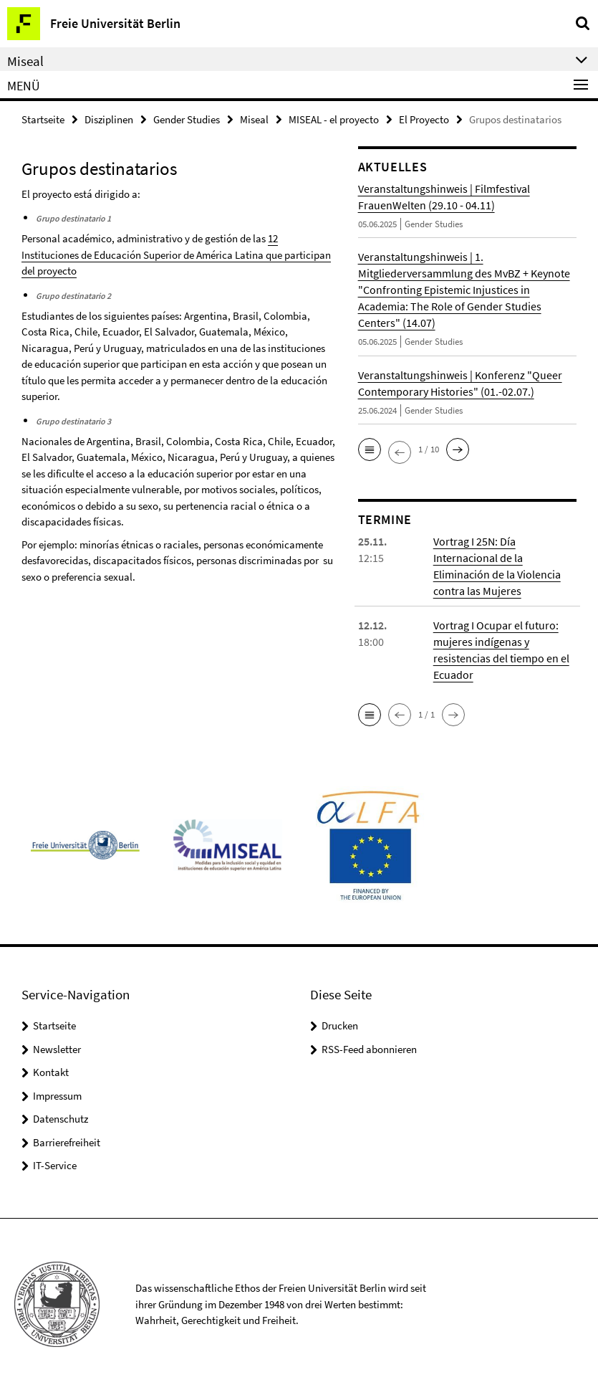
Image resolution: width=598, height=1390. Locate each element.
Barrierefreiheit (66, 1142)
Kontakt (51, 1072)
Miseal (254, 119)
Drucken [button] (340, 1025)
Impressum (57, 1096)
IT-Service (55, 1165)
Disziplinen (109, 119)
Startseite (42, 119)
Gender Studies (186, 119)
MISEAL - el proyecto (334, 119)
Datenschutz (60, 1118)
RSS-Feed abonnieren (369, 1049)
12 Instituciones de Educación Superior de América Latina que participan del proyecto (176, 254)
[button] (369, 449)
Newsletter (57, 1049)
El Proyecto (424, 119)
